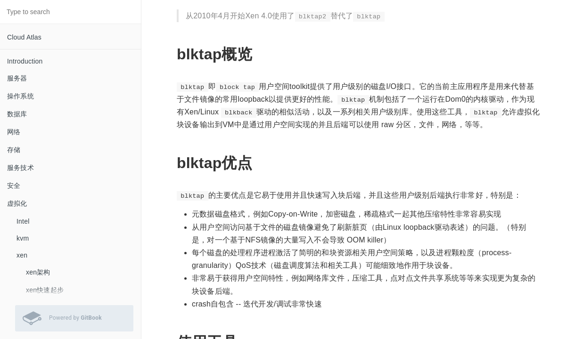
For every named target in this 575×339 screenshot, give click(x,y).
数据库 (17, 114)
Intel (22, 221)
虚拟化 (17, 203)
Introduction (25, 61)
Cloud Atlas (24, 37)
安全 (13, 185)
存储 (13, 149)
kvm (22, 238)
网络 (13, 132)
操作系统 (20, 96)
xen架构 (38, 272)
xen (21, 255)
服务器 (17, 78)
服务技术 (20, 167)
